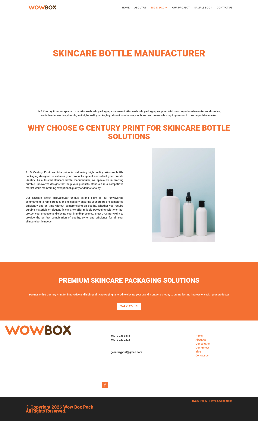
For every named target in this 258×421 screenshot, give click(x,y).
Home (126, 7)
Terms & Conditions (220, 400)
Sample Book (203, 7)
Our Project (181, 7)
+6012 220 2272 (120, 339)
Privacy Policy (198, 400)
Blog (198, 351)
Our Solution (203, 343)
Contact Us (224, 7)
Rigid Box (157, 7)
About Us (140, 7)
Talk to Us (129, 306)
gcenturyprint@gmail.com (126, 352)
